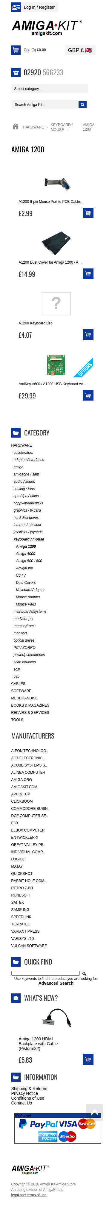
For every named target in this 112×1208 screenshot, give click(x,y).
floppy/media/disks (27, 503)
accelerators (22, 452)
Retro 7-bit (22, 888)
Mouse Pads (23, 604)
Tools (17, 720)
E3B (14, 823)
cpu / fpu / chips (25, 496)
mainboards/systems (29, 611)
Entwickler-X (25, 837)
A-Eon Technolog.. (29, 751)
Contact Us (21, 1103)
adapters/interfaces (27, 460)
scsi (15, 669)
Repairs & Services (30, 713)
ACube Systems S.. (29, 765)
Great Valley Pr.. (28, 845)
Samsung (20, 910)
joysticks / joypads (27, 532)
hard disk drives (25, 517)
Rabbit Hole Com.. (28, 881)
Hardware (33, 127)
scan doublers (23, 662)
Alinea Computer (28, 772)
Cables (18, 684)
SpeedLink (21, 917)
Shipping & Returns (29, 1088)
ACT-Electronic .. (28, 758)
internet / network (26, 525)
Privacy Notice (24, 1093)
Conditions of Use (28, 1098)
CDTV (18, 575)
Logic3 (17, 859)
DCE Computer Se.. (29, 816)
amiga (17, 467)
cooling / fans (23, 488)
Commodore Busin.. (30, 809)
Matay (17, 866)
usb (15, 676)
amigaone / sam (25, 474)
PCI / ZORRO (23, 647)
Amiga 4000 (23, 553)
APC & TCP (20, 794)
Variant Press (25, 931)
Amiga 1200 (23, 546)
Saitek (17, 902)
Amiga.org (21, 780)
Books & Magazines (30, 705)
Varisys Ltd (22, 939)
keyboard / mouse (27, 539)
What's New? (41, 997)
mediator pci (22, 618)
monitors (19, 633)
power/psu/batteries (28, 655)
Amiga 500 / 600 (26, 561)
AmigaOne (22, 568)
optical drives (23, 640)
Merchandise (24, 698)
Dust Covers (23, 582)
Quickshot (22, 874)
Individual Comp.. (28, 852)
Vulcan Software (29, 946)
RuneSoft (21, 895)
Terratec (20, 924)
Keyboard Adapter (28, 590)
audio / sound (23, 481)
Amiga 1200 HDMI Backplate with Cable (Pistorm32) (38, 1043)
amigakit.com (24, 787)
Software (21, 691)
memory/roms (23, 626)
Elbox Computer (28, 830)
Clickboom (22, 801)
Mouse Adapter (25, 597)
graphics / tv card (26, 510)
